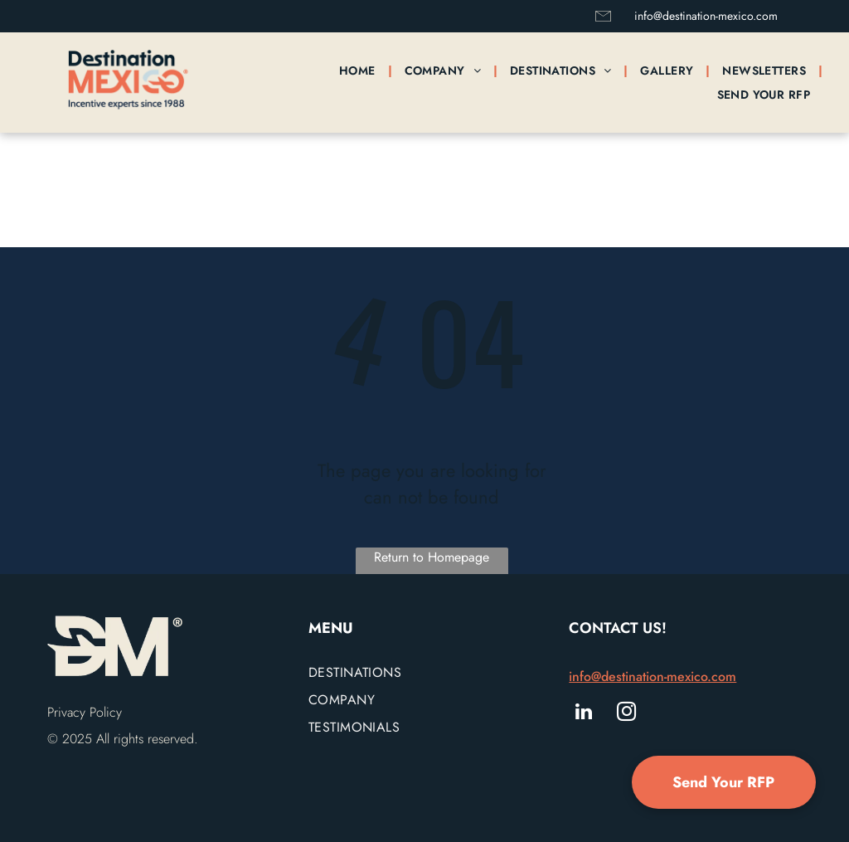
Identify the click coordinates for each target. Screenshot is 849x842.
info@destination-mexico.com (706, 15)
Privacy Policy (84, 712)
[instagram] (626, 713)
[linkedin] (583, 713)
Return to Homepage (431, 557)
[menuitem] (359, 70)
